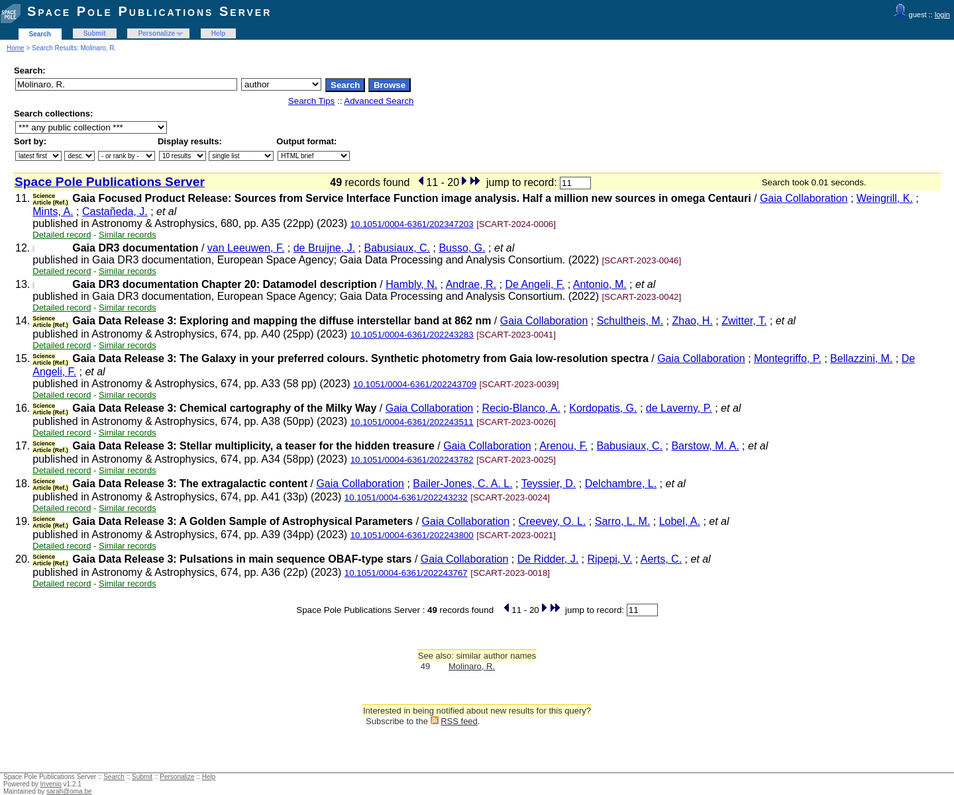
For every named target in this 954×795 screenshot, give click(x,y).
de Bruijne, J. (324, 248)
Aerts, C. (661, 559)
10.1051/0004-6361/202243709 (414, 384)
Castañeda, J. (115, 211)
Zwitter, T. (744, 320)
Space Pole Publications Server (149, 11)
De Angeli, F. (534, 284)
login (942, 15)
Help (218, 33)
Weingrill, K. (885, 198)
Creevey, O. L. (552, 521)
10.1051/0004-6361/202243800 (412, 535)
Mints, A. (52, 211)
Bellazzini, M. (861, 358)
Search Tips (311, 101)
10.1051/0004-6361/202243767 (406, 573)
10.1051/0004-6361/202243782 (412, 460)
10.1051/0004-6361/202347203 (412, 224)
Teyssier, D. (548, 483)
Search (40, 34)
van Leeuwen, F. (246, 248)
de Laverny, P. (679, 408)
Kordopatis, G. (603, 408)
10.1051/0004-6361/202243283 (412, 335)
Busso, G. (462, 248)
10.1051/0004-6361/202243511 (412, 422)
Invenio (51, 784)
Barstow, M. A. (705, 445)
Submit (94, 33)
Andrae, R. (471, 284)
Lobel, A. (679, 521)
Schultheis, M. (630, 320)
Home (16, 48)
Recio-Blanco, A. (521, 408)
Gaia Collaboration (804, 198)
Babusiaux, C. (397, 248)
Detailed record (61, 235)
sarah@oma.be (69, 791)
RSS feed (459, 721)
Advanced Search (378, 101)
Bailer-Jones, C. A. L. (462, 483)
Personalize (156, 33)
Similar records (127, 235)
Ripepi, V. (609, 559)
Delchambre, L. (621, 483)
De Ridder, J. (547, 559)
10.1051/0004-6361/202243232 (406, 497)
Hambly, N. (411, 284)
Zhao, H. (692, 320)
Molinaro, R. (472, 666)
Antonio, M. (600, 284)
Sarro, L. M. (623, 521)
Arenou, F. (563, 445)
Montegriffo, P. (788, 358)
